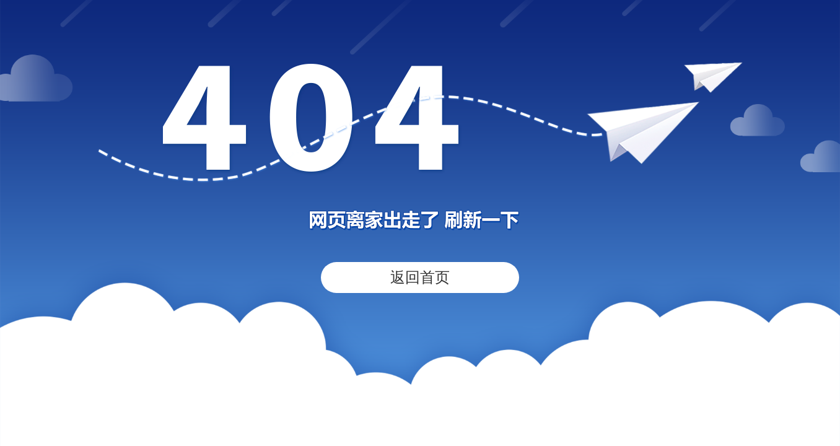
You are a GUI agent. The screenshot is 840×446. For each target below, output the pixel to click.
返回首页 (420, 277)
